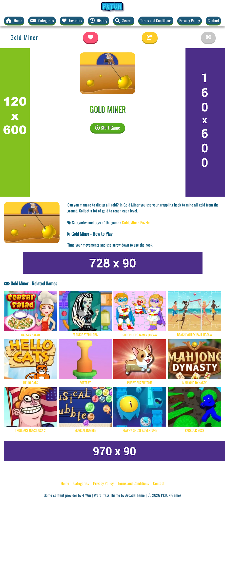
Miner (134, 223)
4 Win (86, 495)
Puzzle (145, 223)
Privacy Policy (189, 20)
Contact (213, 20)
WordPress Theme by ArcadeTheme (119, 495)
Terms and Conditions (155, 20)
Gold (125, 223)
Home (65, 483)
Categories (81, 483)
